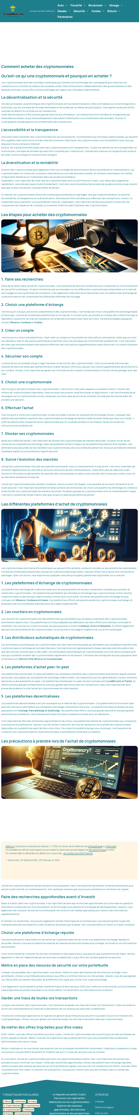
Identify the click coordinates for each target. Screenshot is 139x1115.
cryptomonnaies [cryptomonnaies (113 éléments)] (13, 1110)
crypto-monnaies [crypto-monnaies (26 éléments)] (13, 1105)
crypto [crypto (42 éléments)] (34, 1101)
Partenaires (65, 17)
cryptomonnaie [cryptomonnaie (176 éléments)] (33, 1105)
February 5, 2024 (51, 860)
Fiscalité (78, 5)
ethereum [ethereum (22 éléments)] (29, 1110)
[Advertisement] (69, 40)
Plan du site (101, 1113)
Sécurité (81, 11)
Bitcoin (114, 11)
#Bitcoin (9, 846)
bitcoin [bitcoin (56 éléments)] (8, 1101)
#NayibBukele (95, 846)
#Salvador (111, 846)
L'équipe (99, 1101)
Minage (116, 5)
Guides (98, 11)
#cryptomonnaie (97, 849)
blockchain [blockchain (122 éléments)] (20, 1101)
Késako (64, 11)
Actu (63, 5)
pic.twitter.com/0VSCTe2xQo (78, 853)
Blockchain (98, 5)
